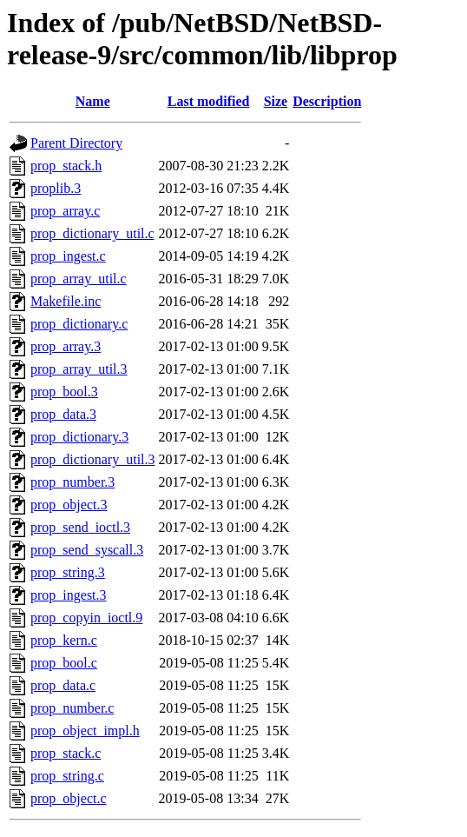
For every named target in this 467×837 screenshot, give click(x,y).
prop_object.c (68, 798)
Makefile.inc (65, 301)
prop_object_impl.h (85, 730)
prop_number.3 (72, 482)
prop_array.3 (65, 346)
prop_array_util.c (78, 278)
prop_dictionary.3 (79, 436)
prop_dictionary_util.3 (92, 459)
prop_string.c (67, 775)
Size (276, 101)
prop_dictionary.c (79, 323)
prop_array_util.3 (79, 369)
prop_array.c (65, 210)
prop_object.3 (68, 504)
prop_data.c (62, 685)
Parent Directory (76, 143)
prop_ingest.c (68, 256)
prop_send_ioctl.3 (80, 527)
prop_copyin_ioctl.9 (86, 617)
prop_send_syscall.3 (86, 549)
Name (93, 101)
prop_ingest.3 (68, 595)
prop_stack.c (65, 753)
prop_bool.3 (64, 391)
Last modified (209, 101)
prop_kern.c (63, 640)
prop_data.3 (63, 414)
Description (327, 101)
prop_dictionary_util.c (92, 233)
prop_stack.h (66, 165)
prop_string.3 (67, 572)
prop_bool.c (63, 662)
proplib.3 (55, 188)
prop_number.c (72, 708)
